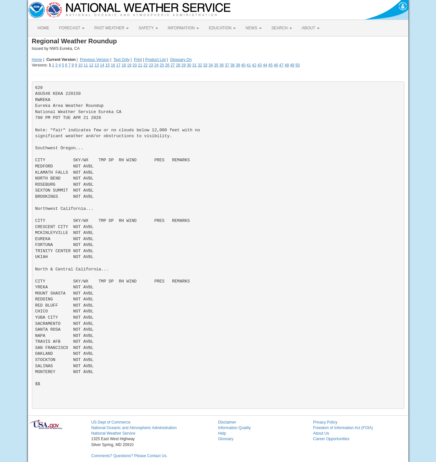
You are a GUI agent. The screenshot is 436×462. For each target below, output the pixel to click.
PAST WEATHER (111, 28)
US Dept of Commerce (111, 422)
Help (222, 433)
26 (167, 65)
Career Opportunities (331, 439)
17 (118, 65)
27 (172, 65)
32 (200, 65)
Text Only (121, 59)
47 (281, 65)
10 (80, 65)
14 (102, 65)
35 (216, 65)
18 (124, 65)
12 (91, 65)
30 (189, 65)
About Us (321, 433)
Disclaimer (227, 422)
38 (232, 65)
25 (162, 65)
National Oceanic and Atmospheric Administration (134, 428)
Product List (155, 59)
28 (178, 65)
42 (254, 65)
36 (221, 65)
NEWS (253, 28)
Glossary (225, 439)
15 (107, 65)
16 (113, 65)
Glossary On (181, 59)
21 (140, 65)
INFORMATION (183, 28)
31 (194, 65)
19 (129, 65)
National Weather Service (113, 433)
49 (292, 65)
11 (86, 65)
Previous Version (94, 59)
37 (227, 65)
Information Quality (234, 428)
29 (183, 65)
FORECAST (72, 28)
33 (205, 65)
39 (238, 65)
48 (286, 65)
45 (270, 65)
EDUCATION (222, 28)
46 (276, 65)
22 (145, 65)
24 (156, 65)
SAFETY (148, 28)
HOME (43, 28)
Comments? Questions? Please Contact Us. (129, 456)
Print (138, 59)
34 (210, 65)
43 (260, 65)
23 (151, 65)
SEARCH (281, 28)
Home (37, 59)
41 (248, 65)
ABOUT (310, 28)
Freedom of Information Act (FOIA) (343, 428)
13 (97, 65)
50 (298, 65)
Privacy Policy (325, 422)
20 (135, 65)
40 (243, 65)
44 (265, 65)
